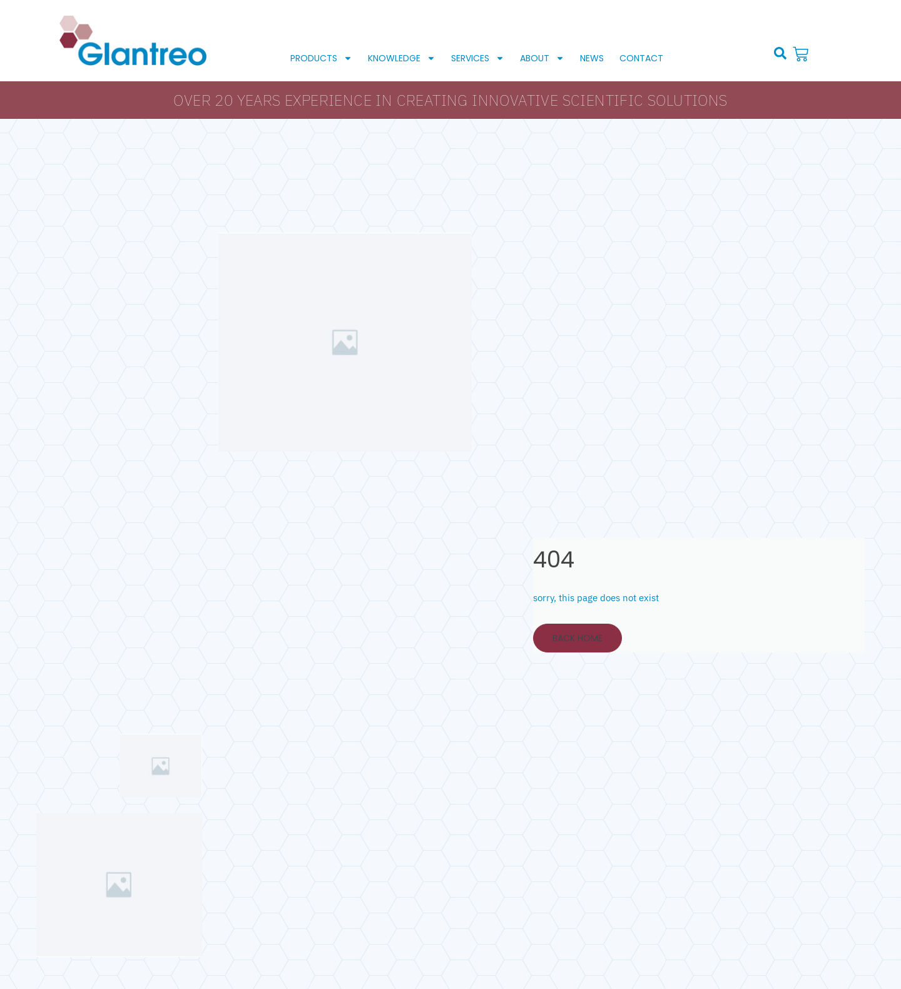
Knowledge (401, 58)
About (542, 58)
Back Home (577, 638)
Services (477, 58)
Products (321, 58)
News (592, 58)
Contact (641, 58)
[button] (780, 53)
